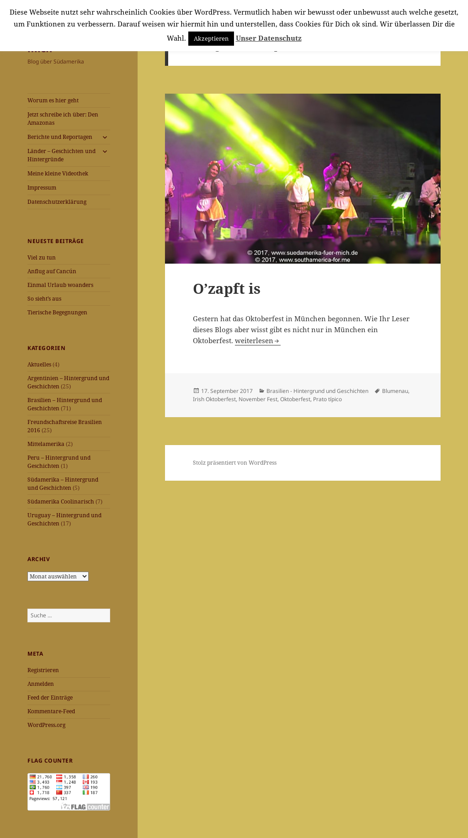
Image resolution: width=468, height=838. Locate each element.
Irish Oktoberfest (214, 399)
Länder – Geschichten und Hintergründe (61, 155)
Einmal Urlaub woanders (60, 285)
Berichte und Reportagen (59, 137)
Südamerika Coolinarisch (60, 501)
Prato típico (327, 399)
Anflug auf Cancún (51, 271)
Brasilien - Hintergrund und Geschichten (317, 391)
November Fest (258, 399)
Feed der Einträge (50, 697)
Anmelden (40, 684)
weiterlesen (254, 340)
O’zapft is (227, 288)
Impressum (41, 187)
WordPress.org (46, 725)
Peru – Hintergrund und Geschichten (58, 462)
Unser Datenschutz (269, 37)
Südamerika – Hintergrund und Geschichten (62, 484)
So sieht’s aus (44, 298)
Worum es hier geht (53, 100)
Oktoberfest (295, 399)
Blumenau (395, 391)
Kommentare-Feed (51, 711)
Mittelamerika (45, 444)
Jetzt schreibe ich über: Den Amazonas (62, 119)
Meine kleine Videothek (57, 173)
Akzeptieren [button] (211, 38)
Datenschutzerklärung (56, 202)
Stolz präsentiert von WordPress (235, 463)
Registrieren (43, 670)
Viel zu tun (41, 257)
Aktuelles (39, 364)
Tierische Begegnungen (57, 312)
